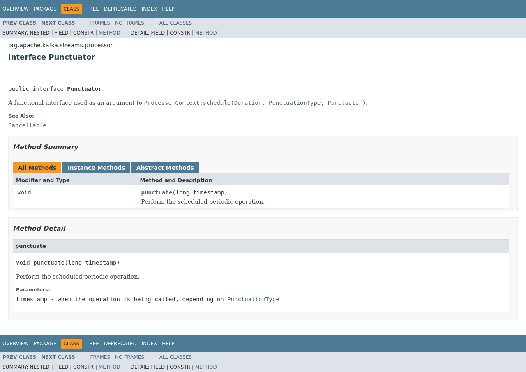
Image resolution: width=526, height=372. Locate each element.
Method (109, 33)
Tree (92, 9)
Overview (15, 9)
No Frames (129, 23)
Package (45, 9)
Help (168, 9)
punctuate (157, 192)
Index (149, 9)
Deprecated (120, 9)
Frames (100, 23)
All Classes (175, 23)
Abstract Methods (165, 167)
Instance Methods (96, 167)
